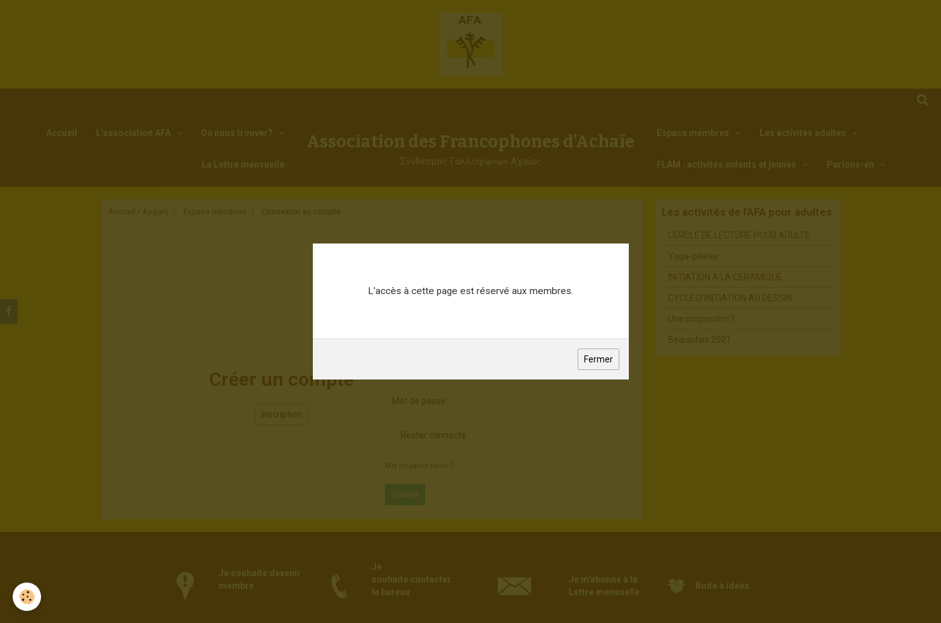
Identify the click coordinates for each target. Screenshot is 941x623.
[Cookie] (27, 597)
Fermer (598, 359)
